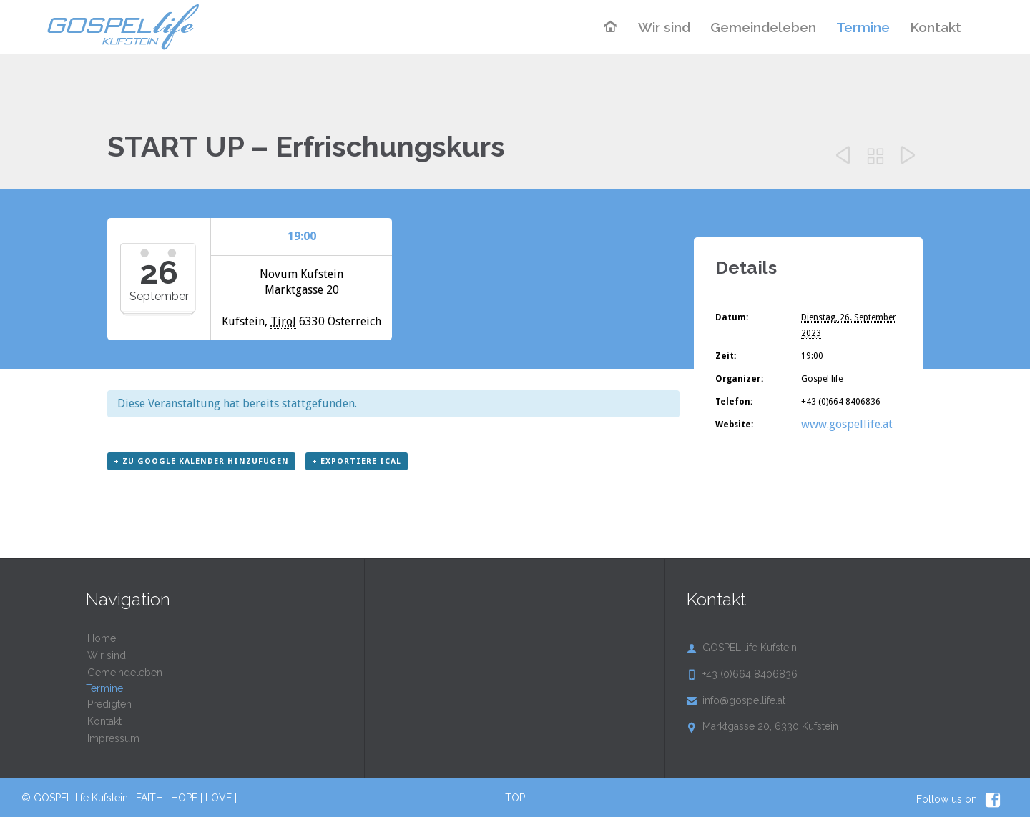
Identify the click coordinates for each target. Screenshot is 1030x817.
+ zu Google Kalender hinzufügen (201, 461)
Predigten (109, 704)
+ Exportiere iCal (356, 461)
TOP (515, 797)
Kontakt (104, 721)
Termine (104, 688)
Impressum (113, 738)
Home (101, 638)
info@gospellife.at (736, 700)
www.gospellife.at (847, 424)
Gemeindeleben (124, 672)
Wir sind (106, 655)
